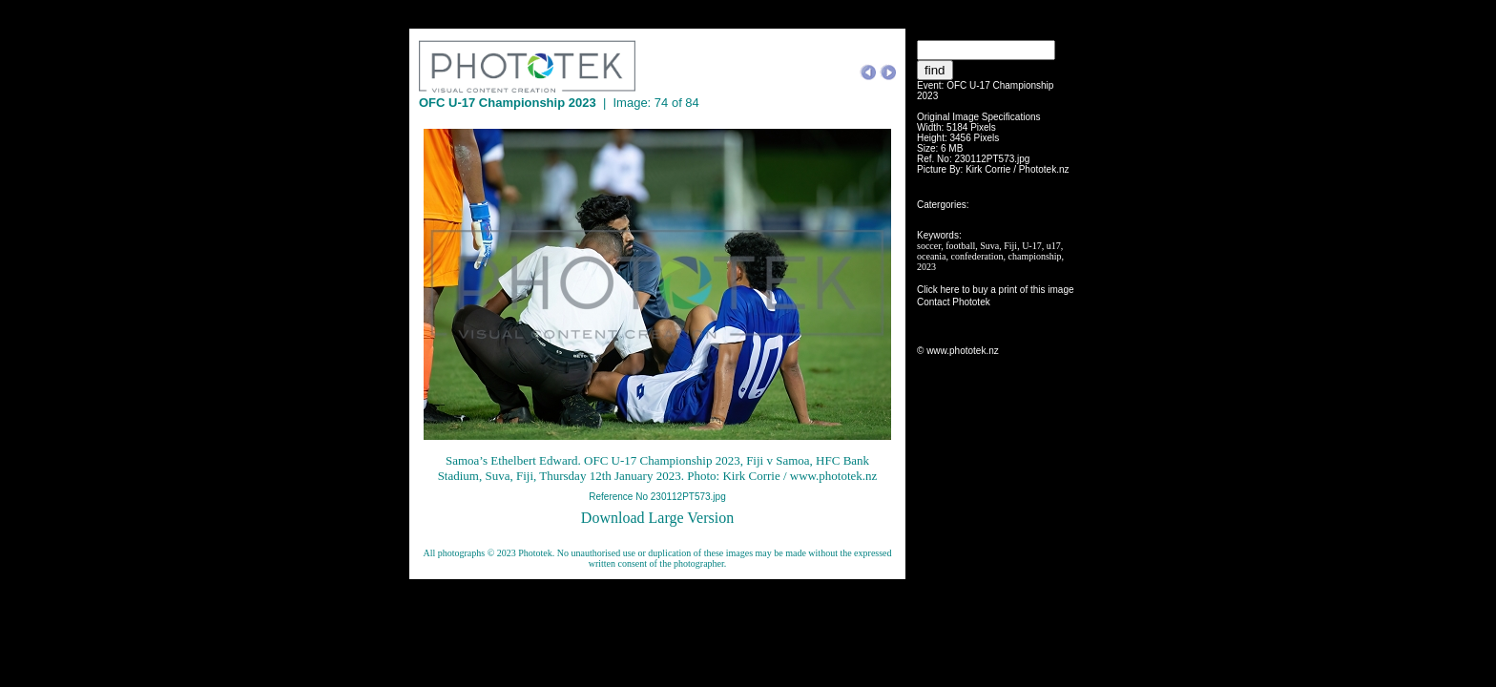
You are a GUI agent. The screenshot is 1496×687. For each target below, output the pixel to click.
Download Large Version (657, 518)
